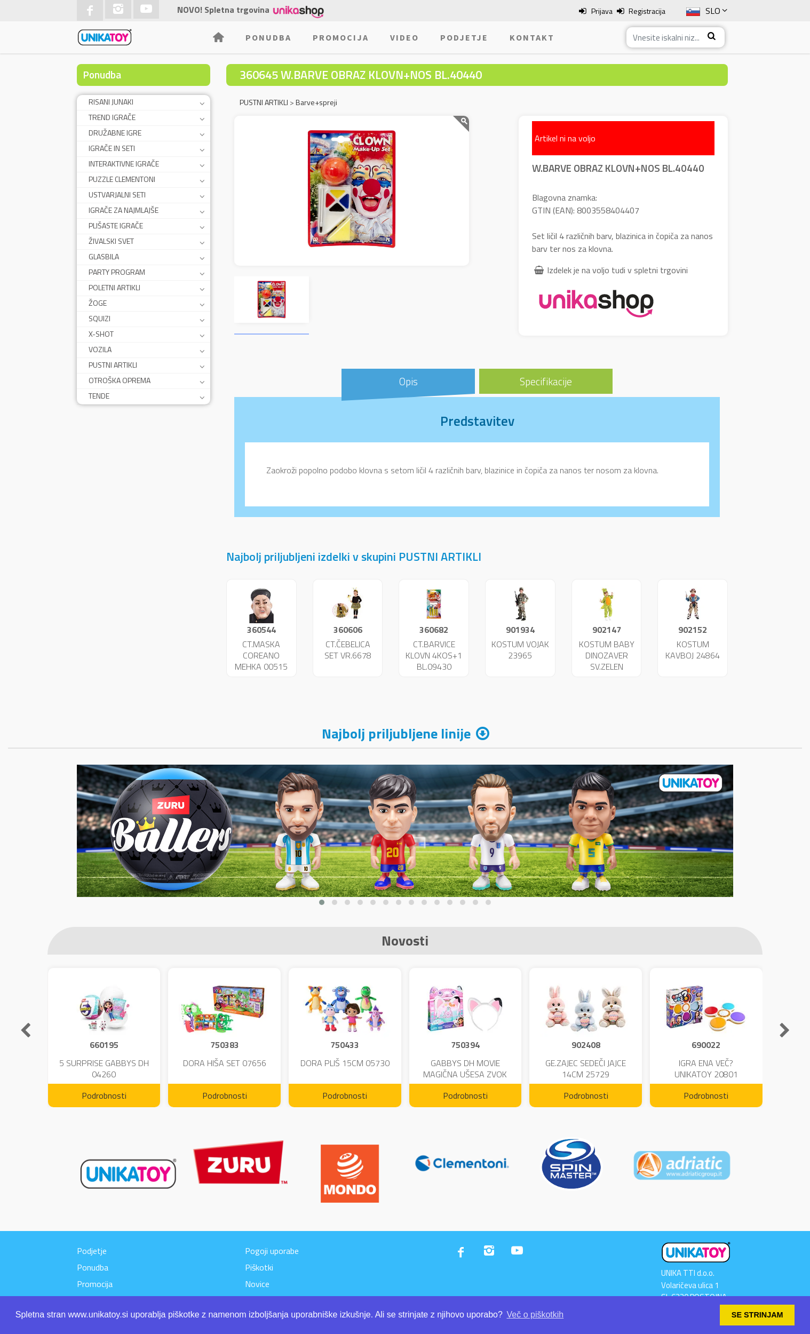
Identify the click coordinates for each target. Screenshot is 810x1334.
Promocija (341, 37)
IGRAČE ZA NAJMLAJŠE (123, 210)
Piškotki (259, 1267)
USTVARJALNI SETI (117, 194)
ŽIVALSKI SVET (111, 241)
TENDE (99, 395)
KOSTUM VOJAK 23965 (520, 650)
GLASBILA (104, 256)
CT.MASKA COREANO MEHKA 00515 (261, 655)
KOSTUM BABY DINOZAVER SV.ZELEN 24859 (606, 661)
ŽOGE (98, 302)
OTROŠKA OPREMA (119, 380)
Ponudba (268, 37)
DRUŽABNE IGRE (115, 132)
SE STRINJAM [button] (757, 1315)
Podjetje (464, 37)
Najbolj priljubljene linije (396, 733)
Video (404, 37)
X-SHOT (101, 333)
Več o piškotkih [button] (535, 1314)
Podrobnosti (104, 1095)
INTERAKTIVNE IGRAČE (124, 163)
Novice (257, 1283)
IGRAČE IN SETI (112, 148)
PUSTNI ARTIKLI (113, 364)
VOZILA (100, 349)
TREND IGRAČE (112, 117)
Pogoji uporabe (272, 1250)
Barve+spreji (316, 102)
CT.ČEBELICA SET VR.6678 (347, 650)
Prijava (602, 11)
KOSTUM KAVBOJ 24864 (692, 650)
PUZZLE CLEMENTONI (122, 179)
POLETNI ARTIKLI (114, 287)
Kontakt (532, 37)
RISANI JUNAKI (111, 101)
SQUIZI (99, 318)
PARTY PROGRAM (117, 271)
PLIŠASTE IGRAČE (116, 225)
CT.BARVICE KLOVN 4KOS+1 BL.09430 (434, 655)
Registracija (647, 11)
